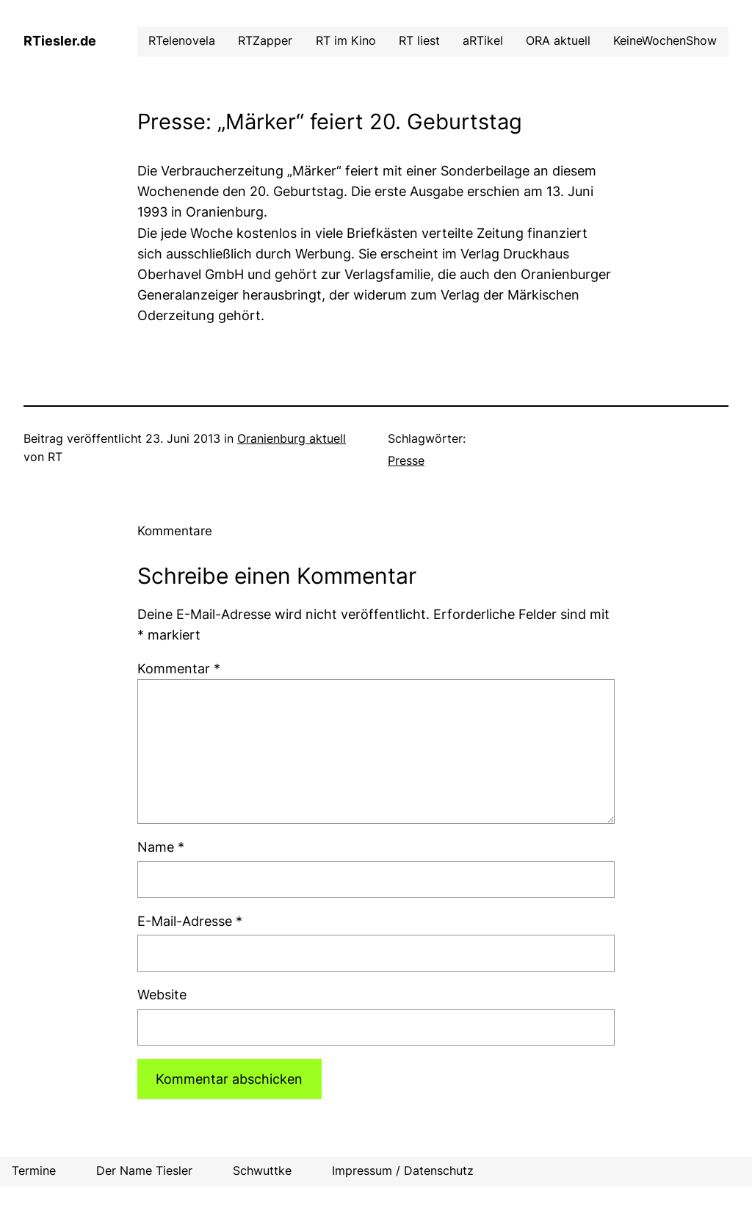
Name (160, 847)
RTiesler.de (60, 40)
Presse (406, 461)
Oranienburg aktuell (291, 439)
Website (162, 994)
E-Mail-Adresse (189, 921)
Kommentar (178, 668)
